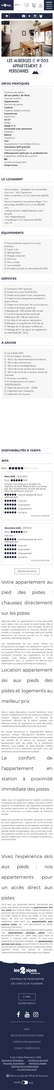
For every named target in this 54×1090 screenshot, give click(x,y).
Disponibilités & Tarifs (33, 16)
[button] (33, 5)
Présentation (21, 16)
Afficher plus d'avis (27, 571)
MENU (49, 2)
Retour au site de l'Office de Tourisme (29, 1076)
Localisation (27, 16)
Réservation (15, 16)
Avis (38, 16)
